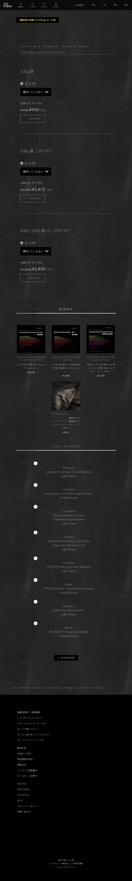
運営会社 (21, 764)
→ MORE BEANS (66, 657)
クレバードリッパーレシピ (30, 740)
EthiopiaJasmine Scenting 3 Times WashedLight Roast (68, 472)
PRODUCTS (25, 688)
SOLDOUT (37, 688)
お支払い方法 (24, 753)
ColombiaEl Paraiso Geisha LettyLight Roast (68, 610)
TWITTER (21, 783)
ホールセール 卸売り (27, 776)
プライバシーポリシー (28, 806)
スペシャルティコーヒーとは (31, 723)
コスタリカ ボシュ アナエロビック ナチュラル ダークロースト (74, 688)
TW (93, 5)
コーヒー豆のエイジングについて (34, 734)
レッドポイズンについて (29, 717)
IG (104, 5)
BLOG (20, 800)
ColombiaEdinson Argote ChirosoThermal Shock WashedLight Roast (69, 517)
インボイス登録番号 (27, 770)
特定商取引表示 (25, 759)
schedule (79, 5)
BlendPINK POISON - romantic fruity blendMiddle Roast (68, 588)
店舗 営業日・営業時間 (28, 712)
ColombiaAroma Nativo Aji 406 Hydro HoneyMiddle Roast (68, 493)
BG (126, 5)
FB (115, 5)
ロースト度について (27, 729)
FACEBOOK (23, 795)
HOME (15, 688)
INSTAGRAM (23, 789)
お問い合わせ (24, 811)
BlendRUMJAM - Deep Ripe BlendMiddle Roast (68, 632)
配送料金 (21, 748)
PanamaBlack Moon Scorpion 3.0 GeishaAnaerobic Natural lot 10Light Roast (68, 543)
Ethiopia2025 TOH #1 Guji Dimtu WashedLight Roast (69, 567)
